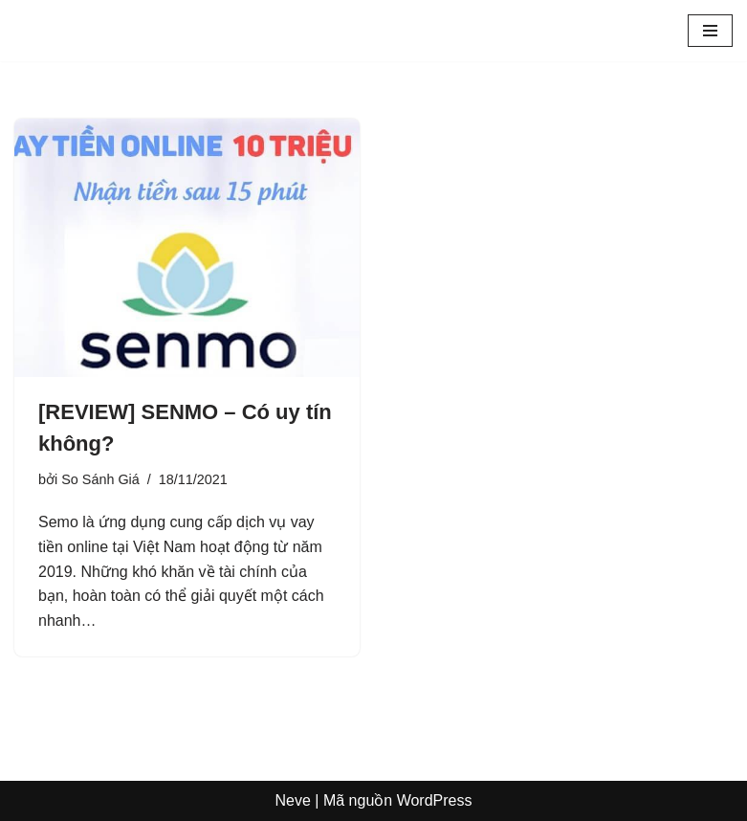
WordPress (434, 800)
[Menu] (710, 30)
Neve (293, 800)
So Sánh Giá (100, 479)
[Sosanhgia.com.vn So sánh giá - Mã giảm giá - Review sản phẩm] (71, 30)
